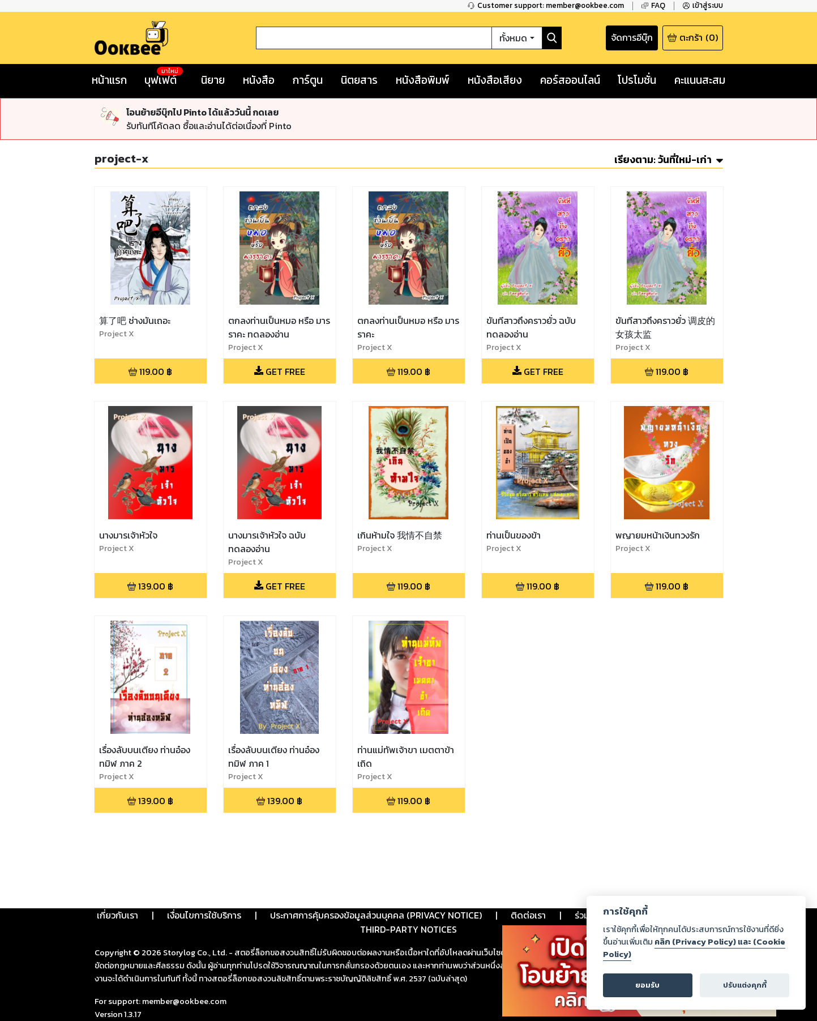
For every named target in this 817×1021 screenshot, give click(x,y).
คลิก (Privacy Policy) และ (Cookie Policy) (694, 947)
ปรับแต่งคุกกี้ (745, 985)
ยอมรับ (647, 985)
